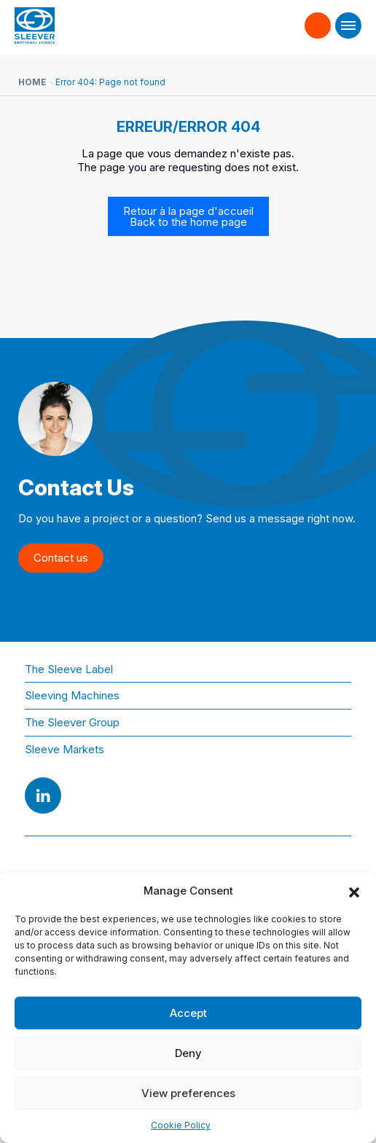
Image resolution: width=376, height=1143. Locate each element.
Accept (188, 1013)
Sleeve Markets (64, 749)
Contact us (318, 24)
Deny (188, 1053)
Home (32, 81)
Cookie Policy (181, 1125)
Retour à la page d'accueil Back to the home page (188, 216)
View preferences (188, 1093)
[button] (354, 891)
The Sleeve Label (69, 669)
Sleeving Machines (72, 695)
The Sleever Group (72, 722)
